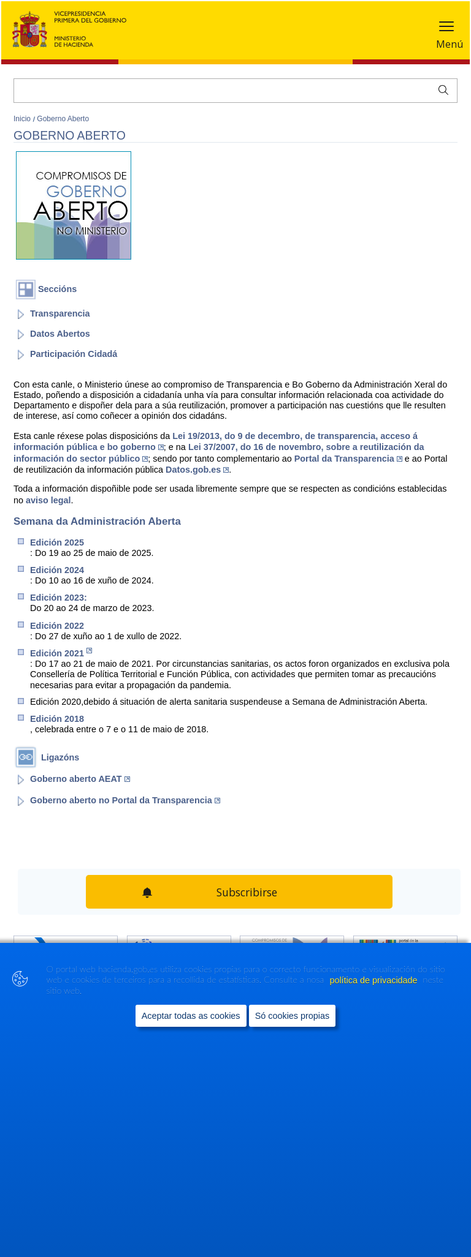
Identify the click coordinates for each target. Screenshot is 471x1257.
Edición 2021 (61, 653)
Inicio (23, 118)
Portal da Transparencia (348, 458)
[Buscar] (235, 90)
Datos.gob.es (197, 470)
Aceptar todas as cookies (191, 1016)
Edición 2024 (57, 570)
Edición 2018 (57, 719)
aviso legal (48, 500)
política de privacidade (374, 980)
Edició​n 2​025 (57, 542)
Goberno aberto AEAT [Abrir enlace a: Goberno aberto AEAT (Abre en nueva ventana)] (80, 779)
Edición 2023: (58, 597)
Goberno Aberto (63, 118)
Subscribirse (246, 892)
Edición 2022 (57, 626)
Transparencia (60, 313)
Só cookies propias (292, 1016)
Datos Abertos (60, 334)
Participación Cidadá (73, 354)
